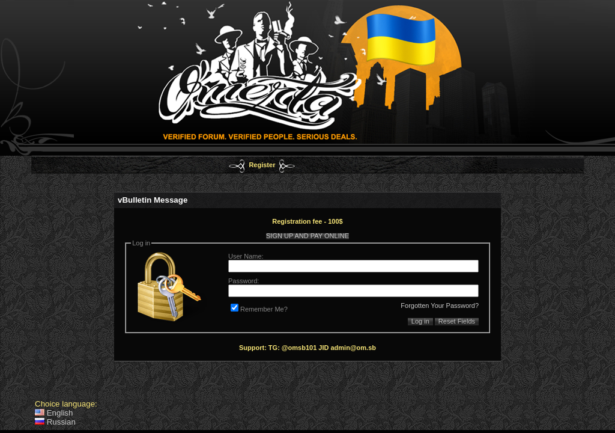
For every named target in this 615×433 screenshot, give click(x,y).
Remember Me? (259, 309)
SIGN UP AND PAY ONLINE (307, 235)
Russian (55, 421)
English (54, 412)
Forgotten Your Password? (440, 305)
